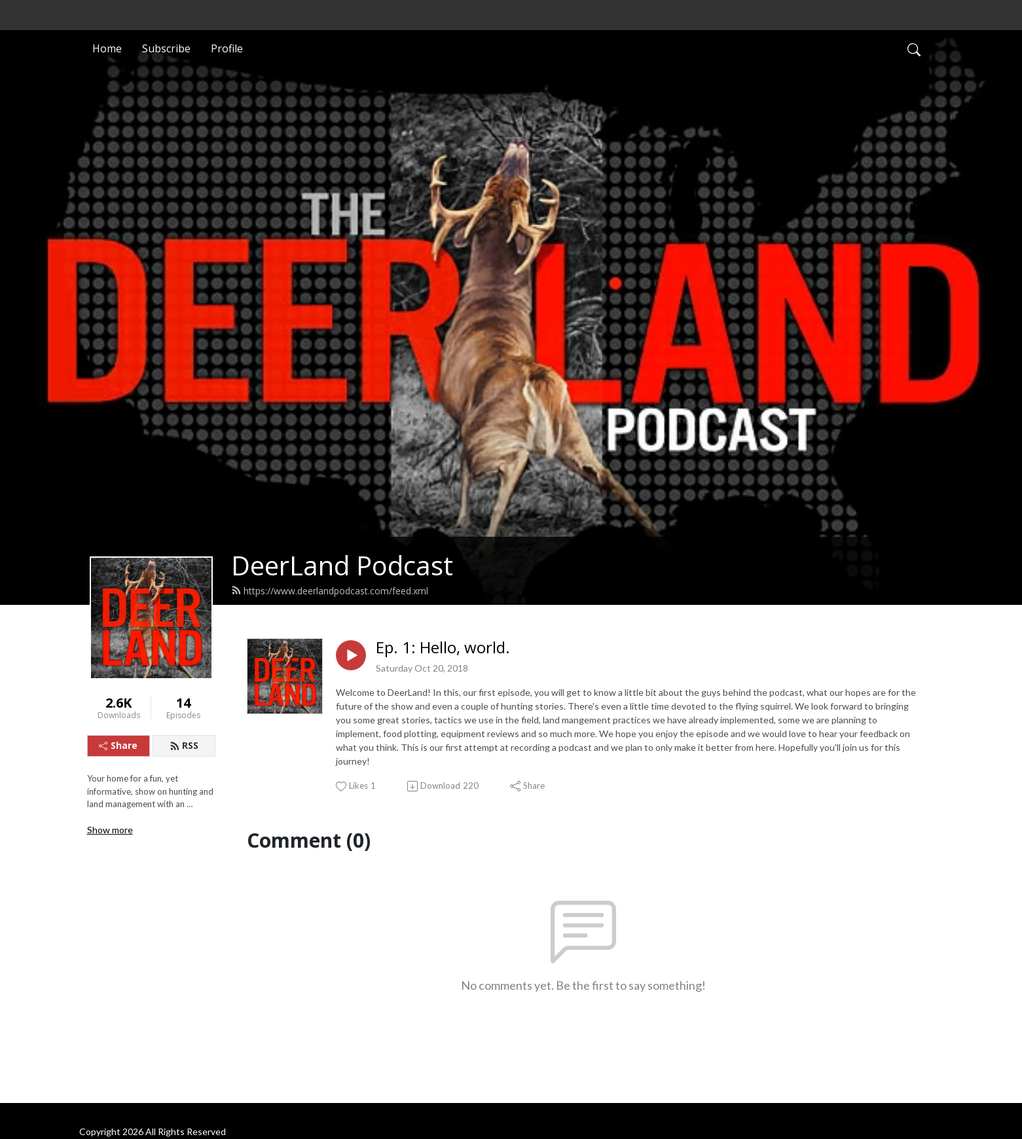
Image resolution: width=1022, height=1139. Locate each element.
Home (107, 48)
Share (118, 745)
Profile (227, 48)
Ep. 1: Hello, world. (443, 647)
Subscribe (166, 48)
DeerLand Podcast (342, 565)
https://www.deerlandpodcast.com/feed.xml (329, 591)
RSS (184, 745)
